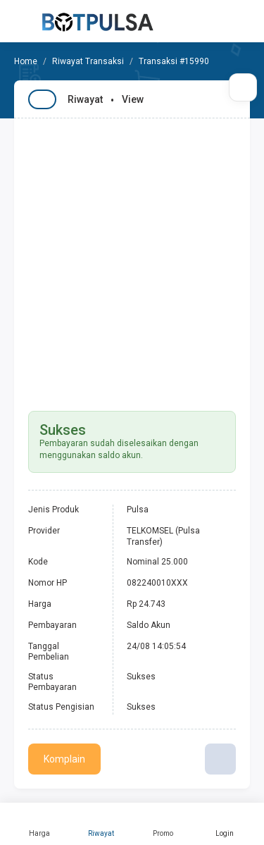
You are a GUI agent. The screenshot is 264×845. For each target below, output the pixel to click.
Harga (39, 823)
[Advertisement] (132, 257)
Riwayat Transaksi (88, 61)
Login (225, 823)
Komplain (64, 759)
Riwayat (101, 823)
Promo (163, 823)
